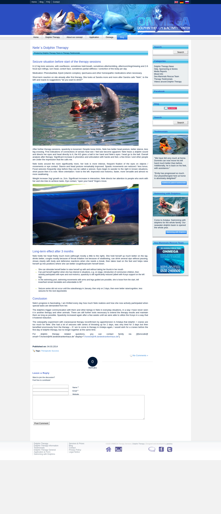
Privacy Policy (75, 450)
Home (34, 2)
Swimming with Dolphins (176, 232)
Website (76, 394)
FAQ (48, 2)
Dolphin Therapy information (46, 446)
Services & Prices (76, 444)
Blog (42, 2)
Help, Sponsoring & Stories (166, 69)
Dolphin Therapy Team (52, 53)
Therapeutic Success (50, 351)
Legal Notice (74, 452)
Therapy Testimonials (71, 53)
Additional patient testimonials (174, 183)
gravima (169, 444)
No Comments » (140, 355)
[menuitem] (36, 37)
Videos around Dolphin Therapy (168, 82)
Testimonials (39, 448)
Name (76, 387)
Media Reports (160, 71)
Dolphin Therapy (41, 444)
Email (75, 391)
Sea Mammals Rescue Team (166, 76)
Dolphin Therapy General (45, 450)
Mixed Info (158, 74)
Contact (56, 2)
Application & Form (42, 452)
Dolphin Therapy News (164, 66)
